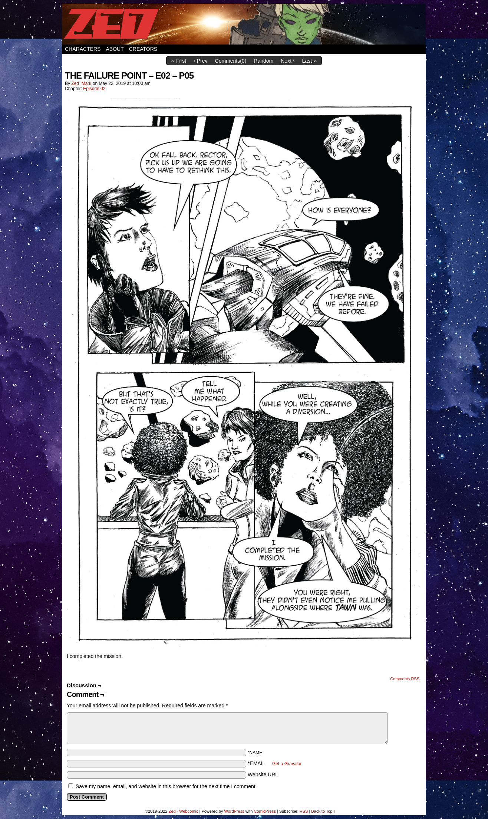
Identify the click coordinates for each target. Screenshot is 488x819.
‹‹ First (178, 61)
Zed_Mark (81, 83)
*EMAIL (275, 763)
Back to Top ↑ (323, 811)
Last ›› (309, 61)
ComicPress (265, 811)
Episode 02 (94, 88)
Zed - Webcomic (183, 811)
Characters (82, 49)
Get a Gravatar (286, 763)
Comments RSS (404, 679)
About (114, 49)
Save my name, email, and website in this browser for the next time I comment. (166, 786)
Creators (143, 49)
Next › (287, 61)
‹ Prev (200, 61)
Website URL (263, 774)
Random (263, 61)
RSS (304, 811)
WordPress (234, 811)
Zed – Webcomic (244, 24)
